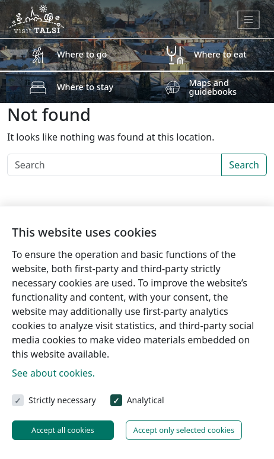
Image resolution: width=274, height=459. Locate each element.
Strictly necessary (62, 400)
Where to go (82, 54)
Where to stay (85, 87)
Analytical (145, 400)
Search (244, 164)
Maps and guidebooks (213, 87)
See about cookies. (53, 373)
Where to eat (220, 54)
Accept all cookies (62, 430)
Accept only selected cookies (183, 430)
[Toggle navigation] (249, 19)
